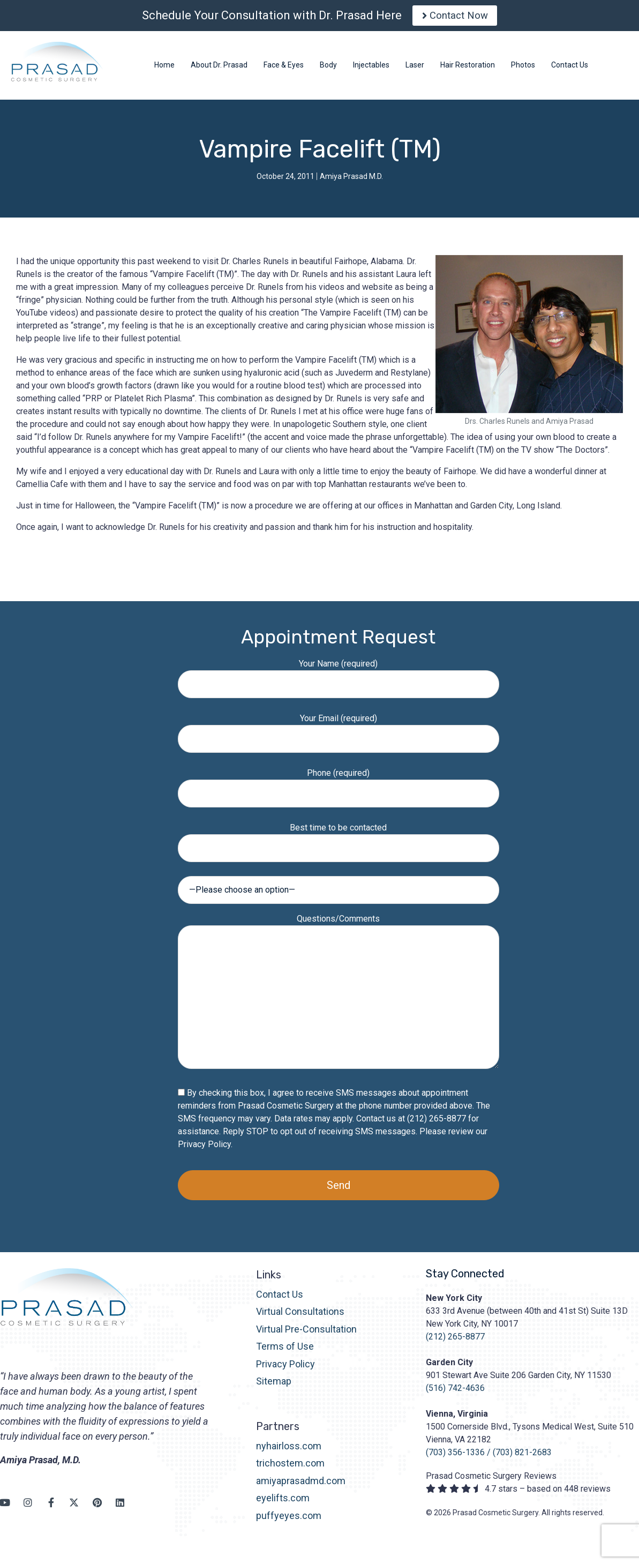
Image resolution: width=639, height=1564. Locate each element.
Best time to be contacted (338, 842)
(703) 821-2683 (522, 1456)
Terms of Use (285, 1351)
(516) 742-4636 (455, 1392)
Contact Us (279, 1298)
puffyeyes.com (288, 1519)
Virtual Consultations (300, 1316)
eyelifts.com (283, 1502)
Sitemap (273, 1385)
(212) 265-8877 (455, 1341)
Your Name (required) (338, 678)
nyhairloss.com (288, 1450)
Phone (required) (338, 787)
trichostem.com (290, 1467)
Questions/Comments (338, 996)
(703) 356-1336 (455, 1456)
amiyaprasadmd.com (300, 1485)
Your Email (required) (338, 732)
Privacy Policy (204, 1148)
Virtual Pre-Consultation (306, 1333)
